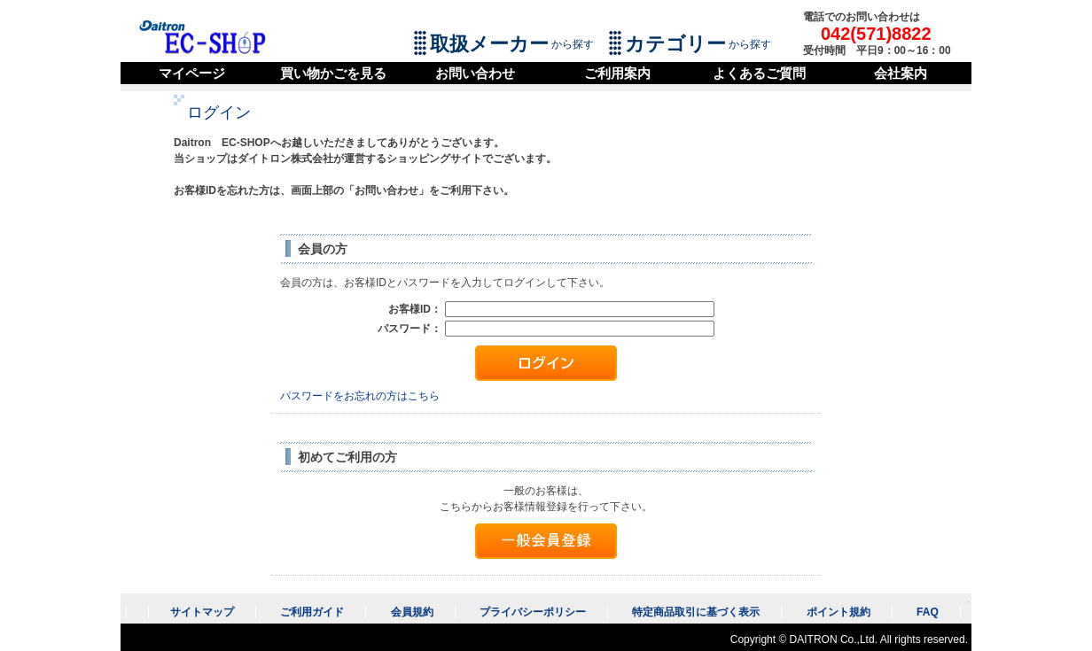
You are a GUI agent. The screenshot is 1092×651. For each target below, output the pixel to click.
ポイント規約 (838, 612)
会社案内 (900, 73)
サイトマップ (202, 612)
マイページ (192, 73)
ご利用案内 (617, 73)
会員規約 (412, 612)
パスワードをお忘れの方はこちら (360, 396)
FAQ (927, 612)
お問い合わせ (475, 73)
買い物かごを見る (333, 73)
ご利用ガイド (312, 612)
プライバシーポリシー (533, 612)
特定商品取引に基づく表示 (695, 612)
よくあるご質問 (759, 73)
